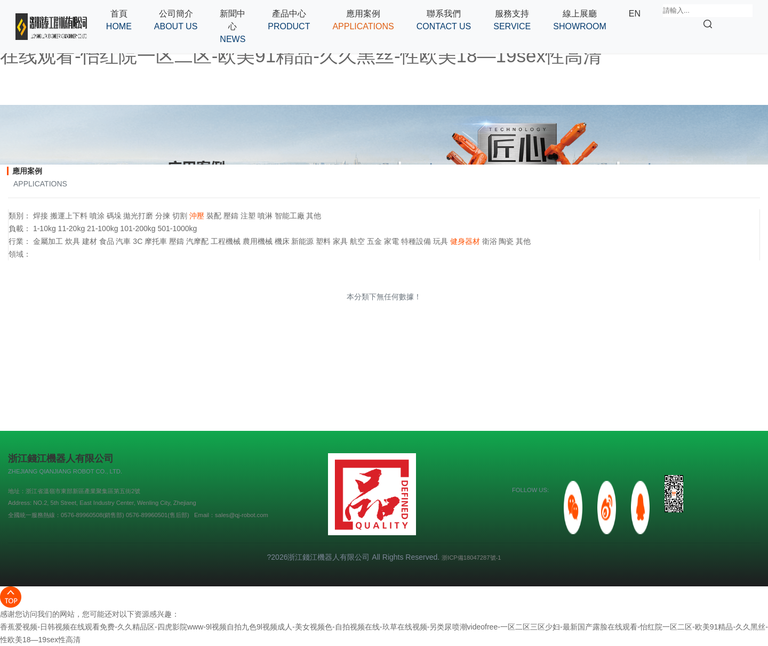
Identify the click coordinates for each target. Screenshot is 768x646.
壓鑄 (230, 215)
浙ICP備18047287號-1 (471, 557)
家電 (391, 241)
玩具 (440, 241)
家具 (340, 241)
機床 (282, 241)
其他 (313, 215)
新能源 (302, 241)
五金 (374, 241)
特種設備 (416, 241)
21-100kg (102, 228)
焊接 (40, 215)
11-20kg (71, 228)
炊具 (72, 241)
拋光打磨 (138, 215)
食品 (106, 241)
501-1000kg (177, 228)
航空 (357, 241)
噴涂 (97, 215)
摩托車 (156, 241)
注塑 (248, 215)
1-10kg (44, 228)
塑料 (323, 241)
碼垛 (114, 215)
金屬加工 (48, 241)
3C (137, 241)
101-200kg (137, 228)
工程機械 (226, 241)
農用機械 (258, 241)
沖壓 (196, 215)
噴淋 (265, 215)
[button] (176, 20)
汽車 (123, 241)
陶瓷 (506, 241)
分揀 (162, 215)
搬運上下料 (68, 215)
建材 (89, 241)
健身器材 (465, 241)
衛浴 (489, 241)
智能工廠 (290, 215)
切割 (179, 215)
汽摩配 (197, 241)
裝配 (213, 215)
